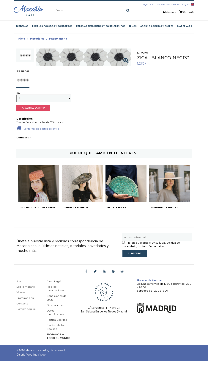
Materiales (37, 38)
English (188, 4)
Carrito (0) (186, 11)
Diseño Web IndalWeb (31, 359)
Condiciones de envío (57, 298)
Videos (20, 292)
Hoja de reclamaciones (56, 288)
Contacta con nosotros (167, 4)
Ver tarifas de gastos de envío (158, 128)
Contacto (22, 303)
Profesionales (25, 298)
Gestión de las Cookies (56, 327)
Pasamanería (58, 38)
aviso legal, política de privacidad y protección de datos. (151, 244)
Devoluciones (55, 305)
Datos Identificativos (56, 313)
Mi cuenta (170, 12)
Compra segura (26, 309)
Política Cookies (57, 320)
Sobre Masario (25, 287)
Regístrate (147, 4)
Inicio (21, 38)
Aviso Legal (54, 281)
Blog (19, 281)
